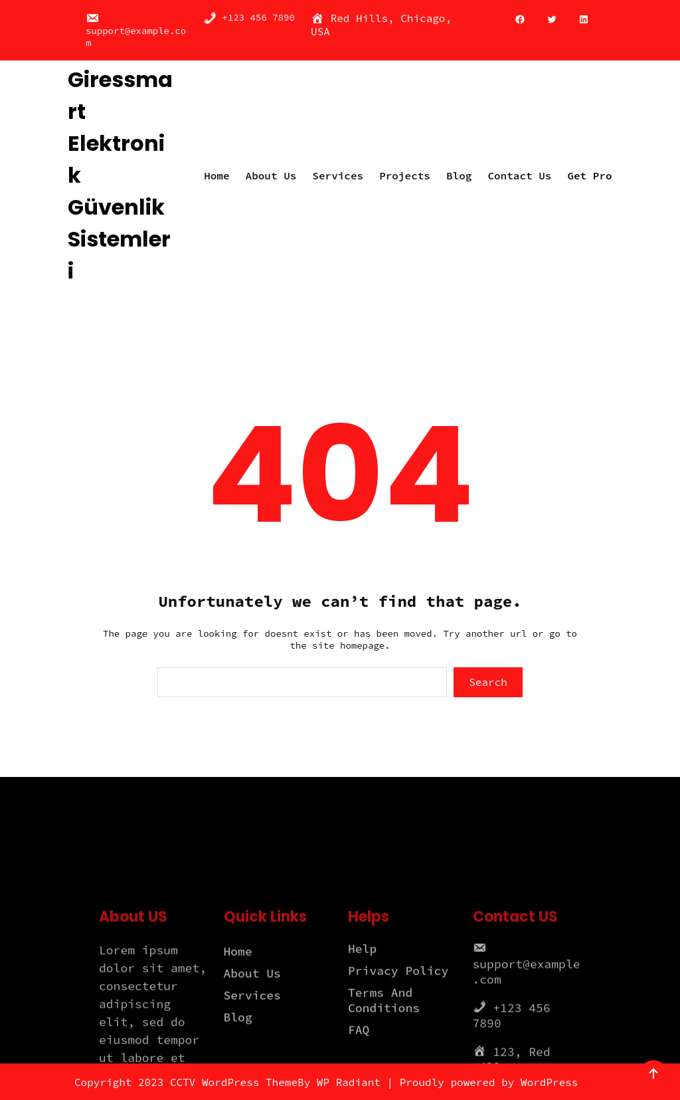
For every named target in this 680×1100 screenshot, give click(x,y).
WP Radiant (349, 1082)
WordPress (549, 1082)
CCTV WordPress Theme (234, 1082)
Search (488, 682)
